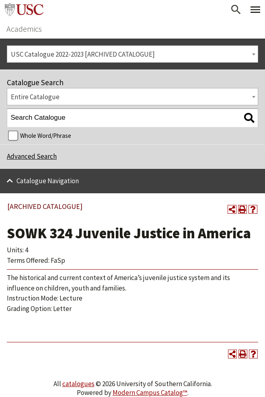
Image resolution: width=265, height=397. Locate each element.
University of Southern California (24, 9)
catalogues (78, 383)
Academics (24, 29)
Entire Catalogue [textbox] (35, 96)
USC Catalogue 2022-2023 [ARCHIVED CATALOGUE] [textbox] (83, 54)
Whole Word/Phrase (45, 135)
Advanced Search (32, 156)
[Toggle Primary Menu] (255, 9)
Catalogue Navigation (47, 180)
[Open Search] (236, 9)
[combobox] (132, 54)
